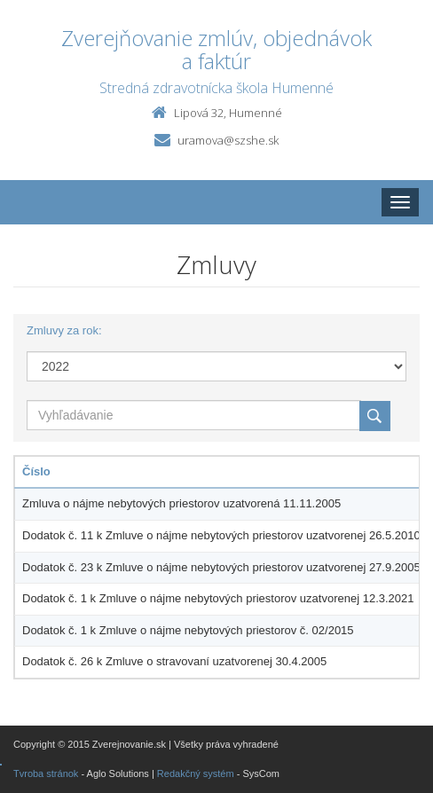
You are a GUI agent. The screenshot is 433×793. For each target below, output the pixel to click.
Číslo (36, 471)
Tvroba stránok (45, 773)
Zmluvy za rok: (64, 330)
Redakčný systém (195, 773)
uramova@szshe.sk (228, 140)
